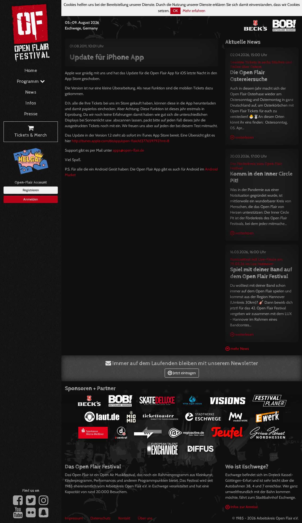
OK (175, 10)
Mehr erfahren (194, 10)
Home (31, 70)
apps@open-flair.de (128, 150)
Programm (31, 81)
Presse (31, 114)
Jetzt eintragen (182, 373)
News (30, 92)
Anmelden (30, 199)
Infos (30, 103)
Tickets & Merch (30, 132)
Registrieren (31, 190)
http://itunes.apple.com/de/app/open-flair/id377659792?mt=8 (120, 141)
